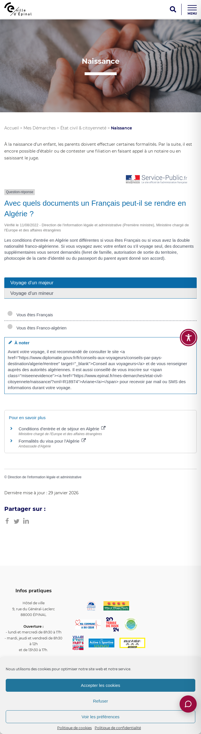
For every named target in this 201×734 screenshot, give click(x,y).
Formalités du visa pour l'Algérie (52, 441)
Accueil (11, 128)
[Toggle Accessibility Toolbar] (188, 337)
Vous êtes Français (30, 314)
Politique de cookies (74, 728)
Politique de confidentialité (118, 728)
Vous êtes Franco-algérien (37, 327)
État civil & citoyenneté (83, 128)
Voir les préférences (100, 716)
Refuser (100, 701)
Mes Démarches (39, 128)
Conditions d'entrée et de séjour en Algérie (62, 428)
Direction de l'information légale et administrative (44, 477)
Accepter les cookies (100, 685)
